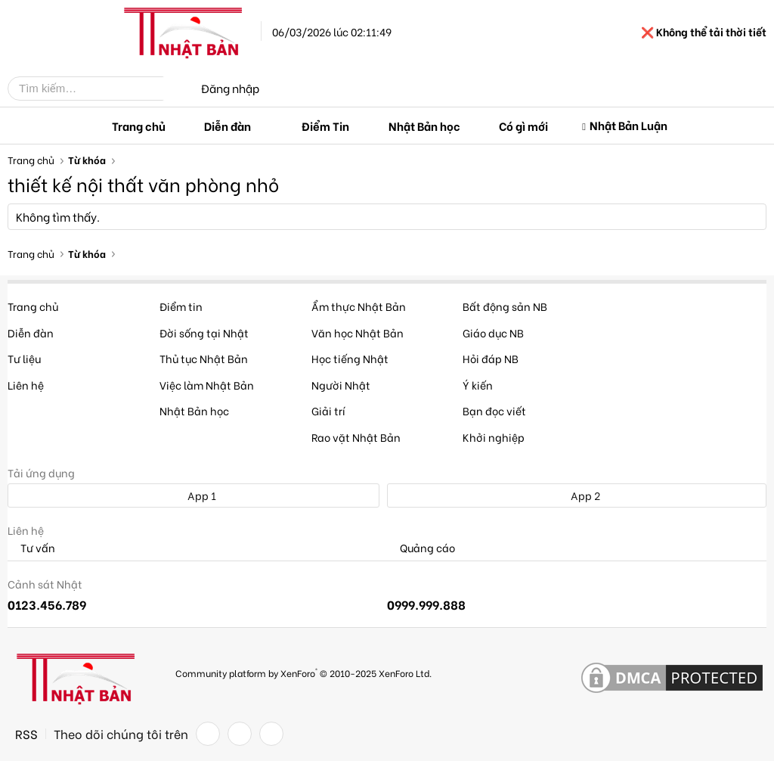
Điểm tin (181, 306)
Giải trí (328, 410)
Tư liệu (24, 358)
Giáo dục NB (493, 332)
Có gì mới (523, 125)
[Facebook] (208, 734)
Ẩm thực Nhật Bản (358, 306)
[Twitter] (240, 734)
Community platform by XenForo (303, 672)
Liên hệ (26, 385)
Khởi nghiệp (494, 437)
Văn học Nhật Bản (357, 332)
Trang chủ (139, 125)
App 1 (193, 495)
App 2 (577, 495)
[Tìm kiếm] (97, 88)
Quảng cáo (421, 548)
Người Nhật (340, 385)
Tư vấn (31, 548)
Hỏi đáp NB (491, 358)
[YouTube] (271, 734)
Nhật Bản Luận (628, 124)
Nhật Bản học (424, 125)
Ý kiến (478, 385)
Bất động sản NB (505, 306)
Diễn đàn (227, 125)
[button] (263, 126)
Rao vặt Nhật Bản (356, 437)
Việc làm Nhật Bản (206, 385)
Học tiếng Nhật (350, 358)
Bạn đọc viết (494, 410)
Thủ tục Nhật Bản (203, 358)
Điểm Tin (325, 125)
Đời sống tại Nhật (204, 332)
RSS (26, 733)
